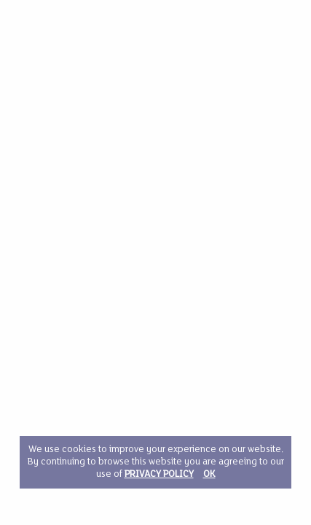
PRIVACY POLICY (159, 475)
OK (209, 475)
